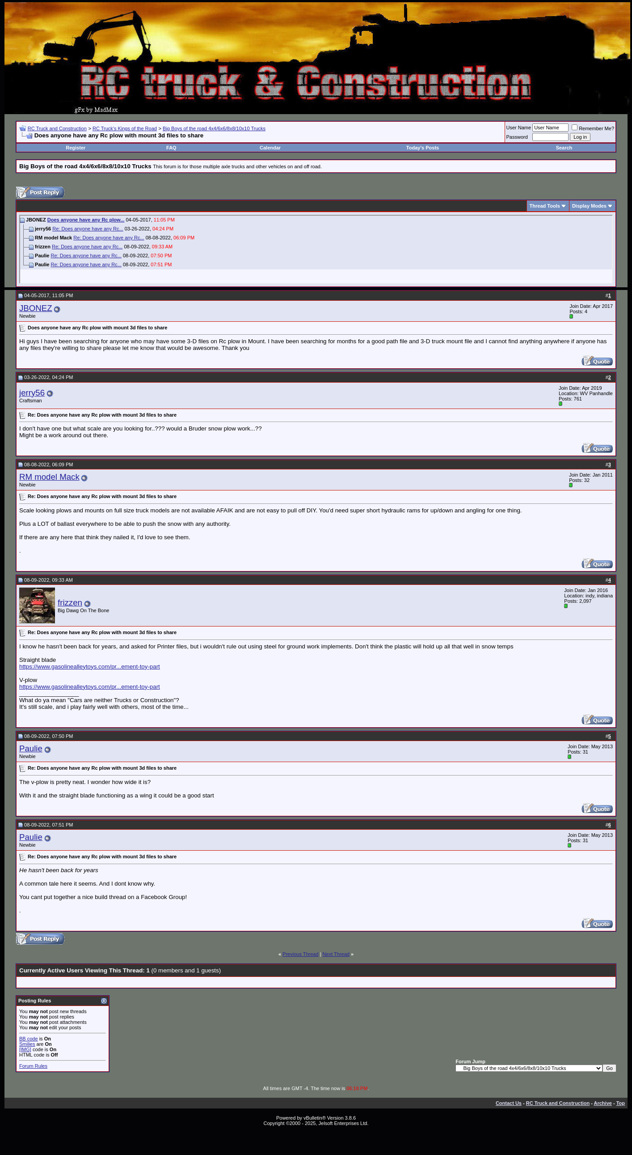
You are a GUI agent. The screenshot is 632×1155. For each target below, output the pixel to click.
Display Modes (589, 206)
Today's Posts (422, 147)
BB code (28, 1038)
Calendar (270, 147)
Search (564, 147)
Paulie (30, 748)
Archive (603, 1103)
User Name (518, 127)
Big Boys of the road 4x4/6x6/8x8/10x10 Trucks (214, 128)
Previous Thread (300, 954)
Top (620, 1103)
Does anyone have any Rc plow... (86, 219)
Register (75, 147)
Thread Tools (545, 206)
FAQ (171, 147)
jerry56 (32, 392)
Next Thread (336, 954)
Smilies (27, 1044)
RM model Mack (49, 477)
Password (517, 137)
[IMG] (25, 1049)
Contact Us (509, 1103)
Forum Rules (33, 1066)
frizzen (70, 602)
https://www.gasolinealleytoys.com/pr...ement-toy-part (89, 666)
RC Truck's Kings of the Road (125, 128)
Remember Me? (593, 128)
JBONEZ (35, 308)
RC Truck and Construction (57, 128)
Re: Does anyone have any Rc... (87, 228)
